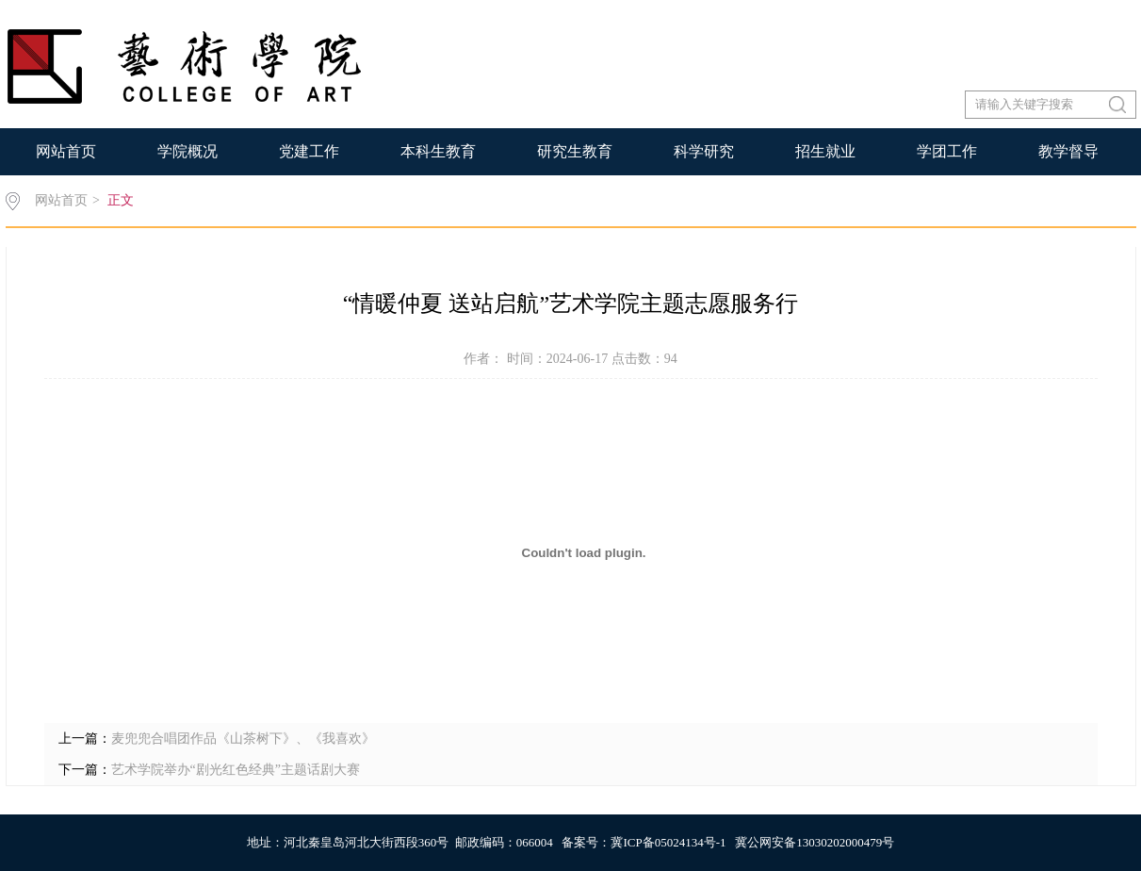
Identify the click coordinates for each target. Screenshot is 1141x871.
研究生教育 (574, 151)
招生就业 (825, 151)
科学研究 (704, 151)
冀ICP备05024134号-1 (668, 842)
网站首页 (66, 151)
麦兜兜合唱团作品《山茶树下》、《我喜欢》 (243, 738)
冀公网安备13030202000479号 (814, 842)
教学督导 (1068, 151)
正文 (120, 200)
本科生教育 (438, 151)
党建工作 (309, 151)
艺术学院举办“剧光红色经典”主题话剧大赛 (235, 770)
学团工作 (947, 151)
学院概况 (187, 151)
